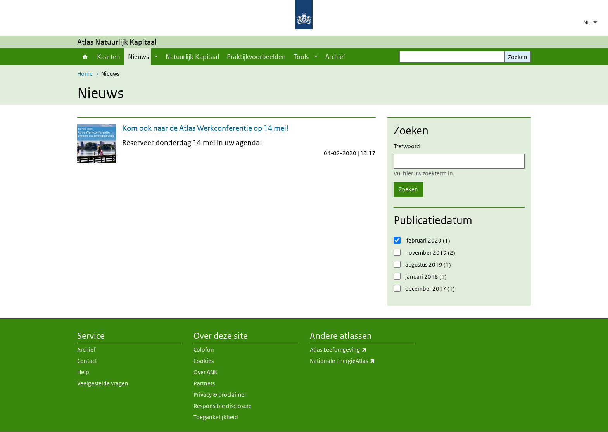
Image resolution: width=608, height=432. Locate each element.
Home (85, 56)
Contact (87, 360)
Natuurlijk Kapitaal (192, 56)
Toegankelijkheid (215, 417)
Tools (301, 56)
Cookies (203, 360)
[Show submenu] (156, 56)
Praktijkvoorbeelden (256, 56)
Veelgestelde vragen (102, 383)
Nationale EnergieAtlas (362, 361)
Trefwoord (407, 146)
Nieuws (138, 56)
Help (83, 372)
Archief (335, 56)
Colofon (203, 349)
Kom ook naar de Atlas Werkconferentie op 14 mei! (205, 128)
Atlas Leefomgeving (362, 349)
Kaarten (108, 56)
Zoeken (517, 57)
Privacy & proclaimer (219, 394)
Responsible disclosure (222, 405)
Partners (204, 383)
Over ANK (205, 372)
